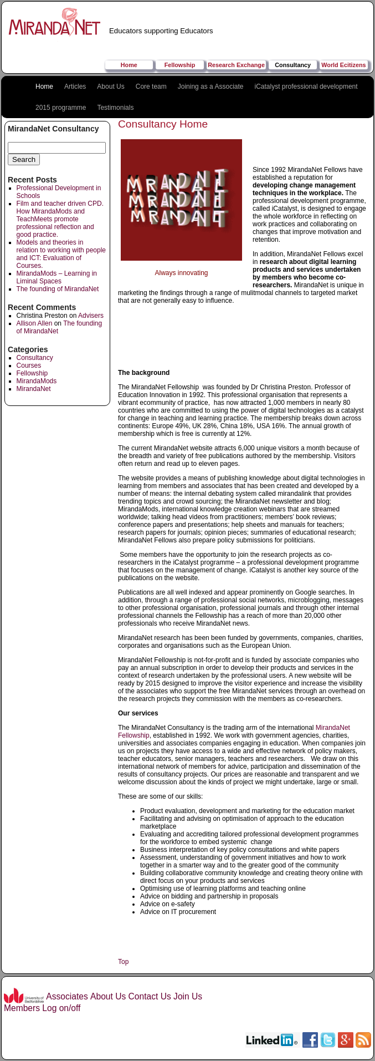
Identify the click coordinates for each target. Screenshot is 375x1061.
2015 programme (60, 107)
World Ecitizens (343, 65)
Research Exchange (236, 65)
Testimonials (115, 107)
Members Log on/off (42, 1008)
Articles (75, 86)
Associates (67, 996)
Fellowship (180, 65)
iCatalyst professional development (306, 86)
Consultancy (293, 65)
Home (129, 65)
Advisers (91, 315)
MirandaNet (34, 389)
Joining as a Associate (211, 86)
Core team (151, 86)
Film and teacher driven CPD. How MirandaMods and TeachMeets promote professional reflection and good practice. (60, 219)
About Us (110, 86)
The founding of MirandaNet (58, 289)
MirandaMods (37, 381)
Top (123, 962)
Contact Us (150, 996)
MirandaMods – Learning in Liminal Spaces (57, 277)
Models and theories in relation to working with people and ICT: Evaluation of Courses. (61, 254)
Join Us (187, 996)
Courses (29, 365)
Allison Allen (35, 323)
